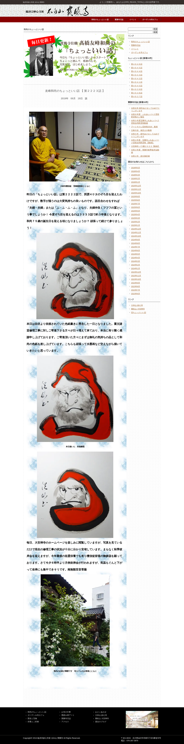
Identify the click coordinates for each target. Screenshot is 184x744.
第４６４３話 (136, 75)
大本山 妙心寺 (137, 305)
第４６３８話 (136, 93)
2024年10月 (136, 236)
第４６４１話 (136, 82)
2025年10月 (136, 193)
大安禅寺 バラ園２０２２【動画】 (145, 146)
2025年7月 (135, 204)
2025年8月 (135, 200)
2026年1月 (135, 182)
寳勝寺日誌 (119, 20)
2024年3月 (135, 261)
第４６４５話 (136, 68)
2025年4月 (135, 214)
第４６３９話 (136, 89)
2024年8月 (135, 243)
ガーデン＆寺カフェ (150, 20)
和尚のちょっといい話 (100, 20)
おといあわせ (100, 712)
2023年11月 (136, 276)
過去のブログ (100, 722)
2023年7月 (135, 290)
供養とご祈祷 (33, 722)
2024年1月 (135, 268)
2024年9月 (135, 240)
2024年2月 (135, 265)
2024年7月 (135, 247)
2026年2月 (135, 178)
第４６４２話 (136, 78)
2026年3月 (135, 175)
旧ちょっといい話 (138, 312)
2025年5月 (135, 211)
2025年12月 (136, 186)
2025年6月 (135, 207)
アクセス (65, 722)
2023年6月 (135, 294)
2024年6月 (135, 250)
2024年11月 (136, 232)
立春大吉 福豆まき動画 (141, 130)
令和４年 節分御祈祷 (140, 156)
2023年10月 (136, 279)
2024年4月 (135, 258)
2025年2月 (135, 222)
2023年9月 (135, 283)
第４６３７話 (136, 96)
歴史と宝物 (32, 718)
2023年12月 (136, 272)
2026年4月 (135, 171)
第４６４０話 (136, 86)
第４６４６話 (136, 64)
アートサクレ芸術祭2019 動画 (144, 127)
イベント (132, 20)
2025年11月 (136, 189)
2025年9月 (135, 196)
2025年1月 (135, 225)
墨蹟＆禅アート (67, 715)
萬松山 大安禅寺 (138, 309)
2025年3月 (135, 218)
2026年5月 (135, 168)
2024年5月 (135, 254)
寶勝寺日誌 (66, 718)
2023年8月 (135, 286)
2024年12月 (136, 229)
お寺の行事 (66, 712)
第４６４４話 (136, 71)
